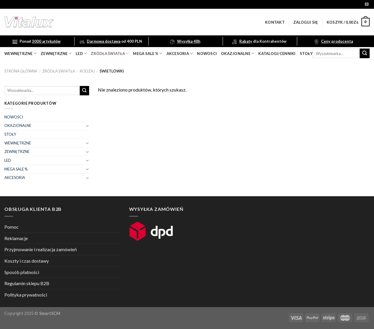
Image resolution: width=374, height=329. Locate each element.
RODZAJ (87, 71)
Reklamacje (16, 238)
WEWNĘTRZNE (17, 143)
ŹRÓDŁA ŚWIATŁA (58, 71)
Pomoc (11, 227)
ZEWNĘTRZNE (17, 151)
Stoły (306, 53)
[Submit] (365, 53)
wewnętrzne (20, 53)
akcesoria (180, 53)
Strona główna (20, 71)
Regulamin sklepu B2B (26, 283)
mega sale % (147, 53)
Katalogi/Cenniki (276, 53)
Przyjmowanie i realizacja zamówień (40, 249)
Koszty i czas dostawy (26, 260)
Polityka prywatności (25, 294)
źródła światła (110, 53)
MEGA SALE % (15, 169)
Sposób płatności (21, 272)
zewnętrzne (56, 53)
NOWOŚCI (13, 117)
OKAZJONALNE (237, 53)
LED (81, 53)
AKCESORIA (14, 177)
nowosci (207, 53)
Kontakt (275, 22)
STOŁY (10, 134)
